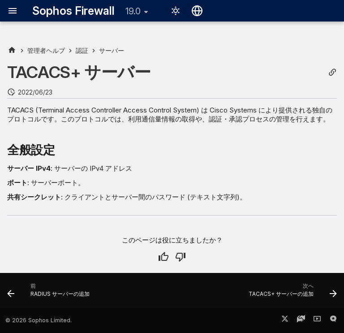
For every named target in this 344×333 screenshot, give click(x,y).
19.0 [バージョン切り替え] (133, 11)
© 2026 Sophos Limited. (38, 320)
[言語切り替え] (197, 11)
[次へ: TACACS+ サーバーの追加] (291, 293)
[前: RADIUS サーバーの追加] (50, 293)
